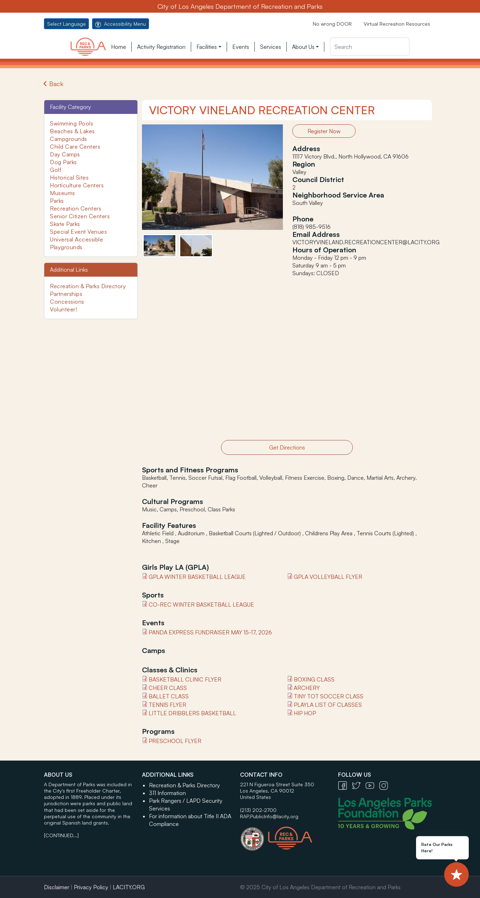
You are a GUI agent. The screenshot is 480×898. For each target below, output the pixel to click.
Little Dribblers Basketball (192, 713)
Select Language (66, 24)
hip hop (305, 713)
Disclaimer (56, 887)
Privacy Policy (91, 887)
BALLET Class (169, 696)
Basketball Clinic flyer (185, 679)
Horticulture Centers (77, 185)
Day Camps (65, 154)
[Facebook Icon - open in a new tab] (345, 785)
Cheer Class (168, 687)
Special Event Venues (78, 231)
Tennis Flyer (167, 704)
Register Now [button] (323, 131)
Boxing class (314, 679)
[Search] (369, 47)
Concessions (67, 301)
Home (118, 46)
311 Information (167, 792)
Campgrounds (68, 138)
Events (240, 46)
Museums (62, 192)
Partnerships (66, 293)
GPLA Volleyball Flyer (328, 576)
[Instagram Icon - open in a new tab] (385, 785)
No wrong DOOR (332, 24)
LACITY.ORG (129, 887)
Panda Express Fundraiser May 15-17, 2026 (210, 632)
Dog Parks (63, 162)
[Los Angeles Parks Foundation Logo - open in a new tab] (386, 812)
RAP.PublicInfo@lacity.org (269, 816)
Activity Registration (161, 46)
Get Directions (287, 447)
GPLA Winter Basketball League (197, 576)
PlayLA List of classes (328, 704)
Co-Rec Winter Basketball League (201, 604)
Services (270, 46)
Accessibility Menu (120, 24)
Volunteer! (63, 309)
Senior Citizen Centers (80, 216)
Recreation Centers (75, 208)
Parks (57, 200)
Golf (55, 169)
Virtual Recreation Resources (397, 24)
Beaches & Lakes (72, 131)
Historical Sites (69, 177)
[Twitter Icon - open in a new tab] (358, 785)
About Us (303, 46)
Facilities (206, 46)
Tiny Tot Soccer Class (328, 696)
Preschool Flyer (175, 740)
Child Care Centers (75, 146)
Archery (307, 687)
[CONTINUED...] (61, 835)
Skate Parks (65, 223)
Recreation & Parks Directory (88, 286)
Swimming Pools (71, 123)
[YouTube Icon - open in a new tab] (372, 785)
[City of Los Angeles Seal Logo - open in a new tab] (254, 835)
